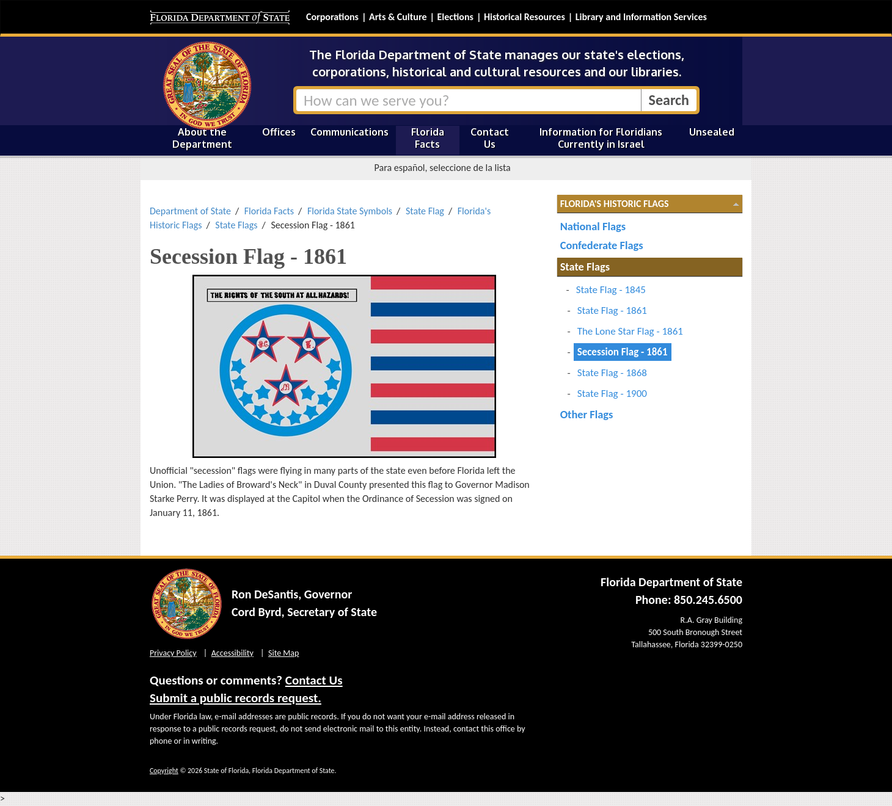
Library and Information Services (641, 17)
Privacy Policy (173, 653)
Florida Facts (427, 138)
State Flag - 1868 (612, 372)
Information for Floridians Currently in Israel (600, 138)
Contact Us (489, 138)
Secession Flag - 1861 (622, 352)
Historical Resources (524, 17)
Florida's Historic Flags (614, 203)
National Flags (593, 226)
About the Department (202, 138)
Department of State (190, 211)
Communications (349, 132)
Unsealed (711, 132)
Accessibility (232, 653)
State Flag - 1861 (612, 310)
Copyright (164, 770)
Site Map (283, 653)
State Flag (425, 211)
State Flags (236, 225)
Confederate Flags (601, 245)
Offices (279, 132)
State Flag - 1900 (612, 393)
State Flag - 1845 (611, 289)
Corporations (332, 17)
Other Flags (586, 414)
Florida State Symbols (349, 211)
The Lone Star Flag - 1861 (630, 331)
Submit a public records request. (235, 698)
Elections (455, 17)
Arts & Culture (398, 17)
